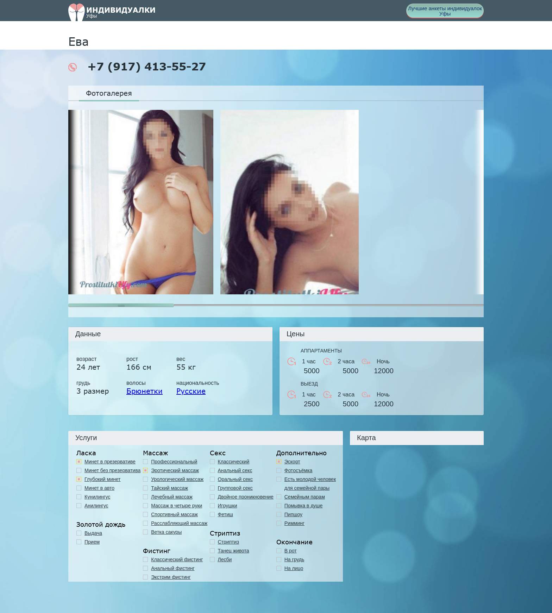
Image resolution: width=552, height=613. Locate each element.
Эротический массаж (175, 470)
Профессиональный (174, 461)
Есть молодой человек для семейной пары (310, 483)
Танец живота (233, 550)
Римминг (294, 523)
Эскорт (292, 461)
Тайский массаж (169, 488)
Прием (92, 542)
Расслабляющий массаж (179, 523)
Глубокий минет (102, 479)
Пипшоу (293, 514)
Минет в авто (99, 488)
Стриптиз (228, 542)
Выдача (93, 533)
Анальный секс (235, 470)
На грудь (294, 559)
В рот (290, 550)
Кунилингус (97, 497)
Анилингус (96, 505)
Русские (191, 391)
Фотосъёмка (298, 470)
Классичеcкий (234, 461)
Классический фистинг (177, 559)
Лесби (225, 559)
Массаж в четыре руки (176, 505)
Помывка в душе (303, 505)
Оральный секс (235, 479)
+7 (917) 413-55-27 (137, 66)
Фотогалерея (109, 93)
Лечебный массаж (172, 497)
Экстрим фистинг (170, 577)
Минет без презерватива (112, 470)
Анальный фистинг (172, 568)
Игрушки (227, 505)
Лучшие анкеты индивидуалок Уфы (445, 11)
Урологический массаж (177, 479)
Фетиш (225, 514)
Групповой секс (235, 488)
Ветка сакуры (166, 532)
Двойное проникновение (246, 497)
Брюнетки (144, 391)
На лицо (293, 568)
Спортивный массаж (174, 514)
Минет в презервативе (110, 461)
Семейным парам (304, 497)
